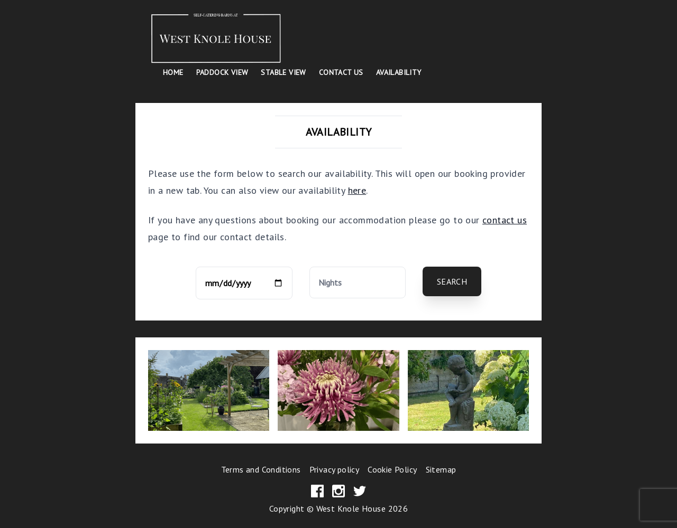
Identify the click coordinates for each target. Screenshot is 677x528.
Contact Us (341, 72)
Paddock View (222, 72)
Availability (399, 72)
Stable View (283, 72)
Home (173, 72)
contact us (504, 220)
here (357, 190)
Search (452, 281)
